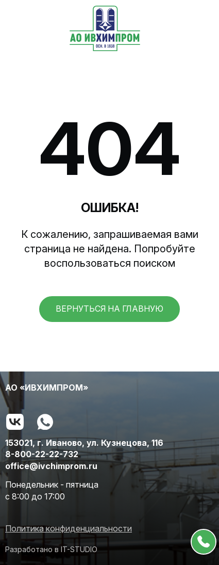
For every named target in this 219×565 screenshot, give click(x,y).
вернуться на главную (109, 308)
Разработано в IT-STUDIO (51, 549)
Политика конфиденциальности (68, 528)
